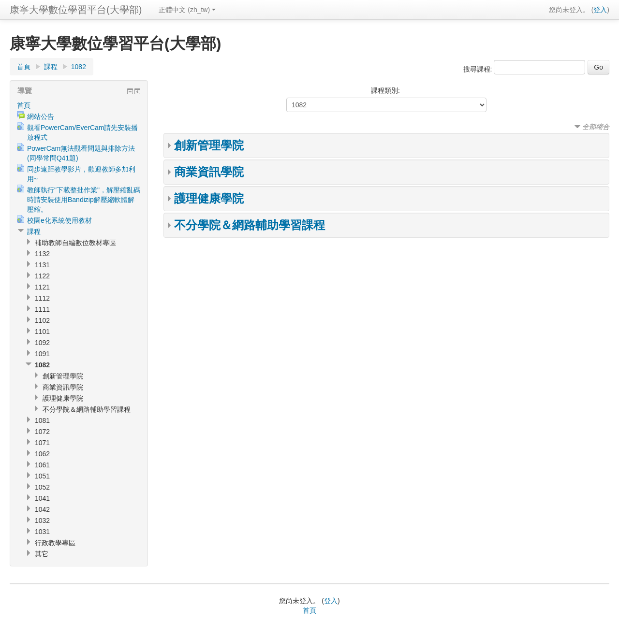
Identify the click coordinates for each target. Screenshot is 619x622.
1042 (42, 509)
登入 (600, 10)
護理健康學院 (209, 198)
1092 (42, 343)
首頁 (23, 67)
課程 (51, 67)
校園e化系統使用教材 (59, 220)
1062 (42, 454)
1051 (42, 476)
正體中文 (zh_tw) (187, 10)
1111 (42, 309)
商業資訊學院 (209, 171)
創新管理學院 (209, 145)
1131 (42, 265)
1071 (42, 443)
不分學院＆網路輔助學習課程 (249, 224)
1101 (42, 331)
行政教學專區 (55, 543)
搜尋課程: (478, 69)
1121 (42, 287)
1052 (42, 487)
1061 (42, 465)
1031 (42, 531)
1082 (78, 67)
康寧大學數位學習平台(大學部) (76, 9)
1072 (42, 431)
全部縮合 (595, 126)
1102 (42, 320)
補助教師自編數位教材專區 (75, 242)
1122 (42, 276)
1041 (42, 498)
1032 (42, 520)
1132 (42, 254)
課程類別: (385, 90)
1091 (42, 354)
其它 (41, 554)
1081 (42, 420)
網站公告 (40, 116)
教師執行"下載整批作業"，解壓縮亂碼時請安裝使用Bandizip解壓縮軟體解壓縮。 (83, 199)
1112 (42, 298)
